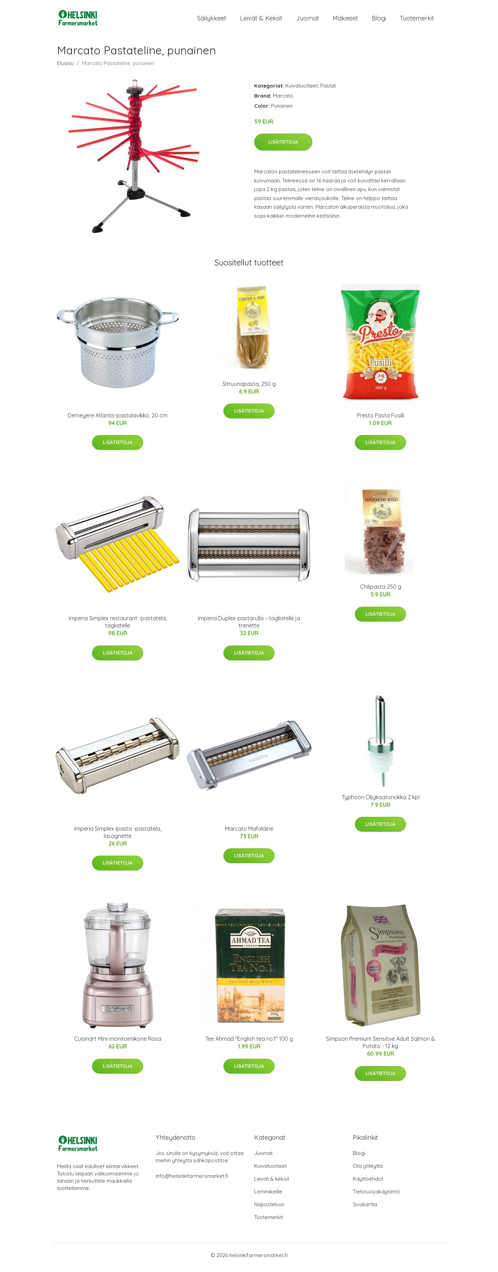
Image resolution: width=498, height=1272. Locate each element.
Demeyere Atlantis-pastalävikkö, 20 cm (117, 420)
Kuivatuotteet (301, 90)
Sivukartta (365, 1209)
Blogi (379, 21)
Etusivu (65, 68)
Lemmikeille (268, 1196)
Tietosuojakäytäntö (376, 1196)
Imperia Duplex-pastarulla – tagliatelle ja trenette (249, 627)
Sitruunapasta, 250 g (249, 388)
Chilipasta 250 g (380, 591)
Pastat (328, 90)
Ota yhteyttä (368, 1170)
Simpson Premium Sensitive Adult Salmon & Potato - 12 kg (380, 1047)
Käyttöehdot (368, 1183)
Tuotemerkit (417, 21)
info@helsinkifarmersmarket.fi (192, 1181)
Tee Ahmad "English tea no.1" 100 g (249, 1043)
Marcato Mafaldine (249, 833)
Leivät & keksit (261, 21)
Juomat (307, 21)
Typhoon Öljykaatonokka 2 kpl (380, 802)
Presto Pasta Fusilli (380, 420)
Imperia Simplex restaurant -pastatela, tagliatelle (118, 627)
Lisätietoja (283, 147)
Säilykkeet (211, 21)
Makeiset (345, 21)
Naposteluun (269, 1209)
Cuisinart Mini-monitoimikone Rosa (117, 1043)
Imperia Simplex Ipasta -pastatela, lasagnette (117, 837)
